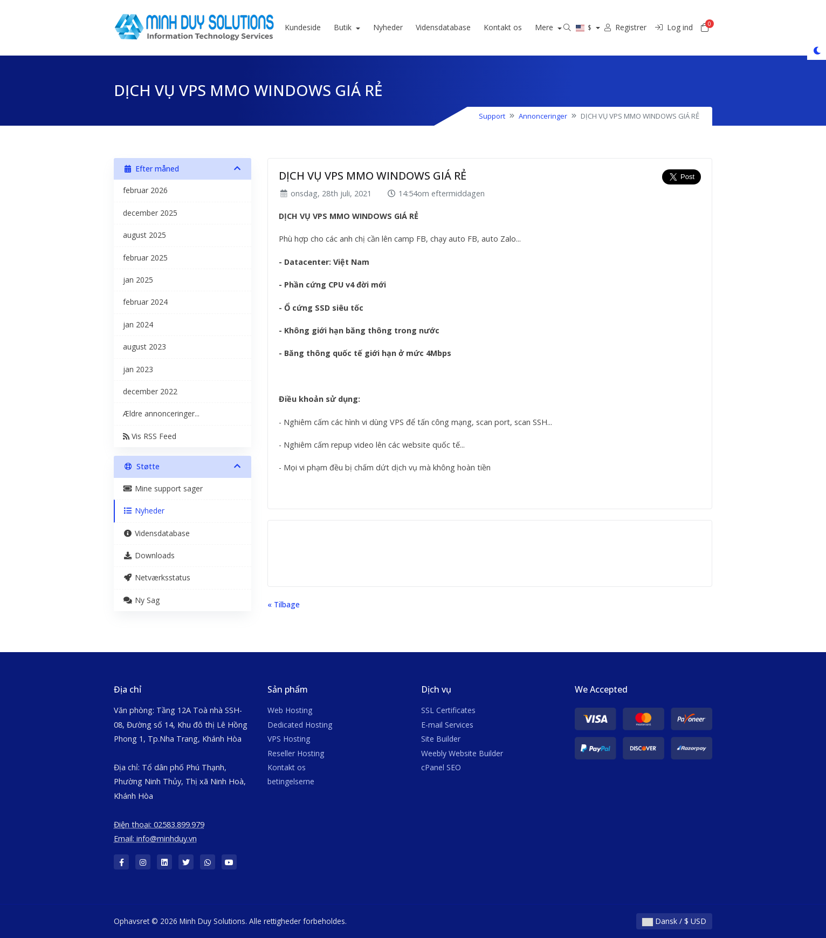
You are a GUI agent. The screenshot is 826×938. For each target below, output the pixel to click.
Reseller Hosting (295, 753)
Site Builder (440, 739)
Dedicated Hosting (299, 725)
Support (492, 116)
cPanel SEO (441, 767)
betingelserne (290, 781)
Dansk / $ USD (674, 921)
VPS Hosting (288, 739)
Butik (357, 27)
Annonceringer (543, 116)
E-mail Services (447, 725)
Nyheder (401, 27)
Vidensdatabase (456, 27)
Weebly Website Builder (462, 753)
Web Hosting (289, 710)
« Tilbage (283, 604)
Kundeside (316, 27)
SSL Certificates (448, 710)
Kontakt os (516, 27)
